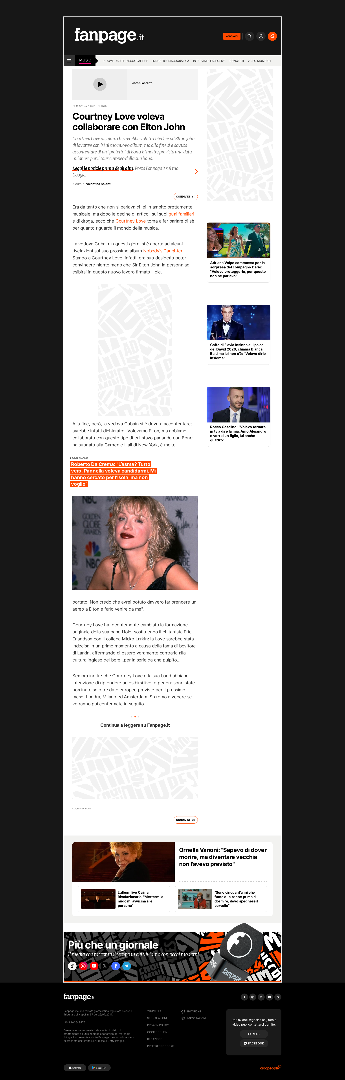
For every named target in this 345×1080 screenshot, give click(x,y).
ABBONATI (232, 36)
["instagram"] (85, 967)
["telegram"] (135, 967)
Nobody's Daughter (162, 250)
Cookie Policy (157, 1032)
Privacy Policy (158, 1025)
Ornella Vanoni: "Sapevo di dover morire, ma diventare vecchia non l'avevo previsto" (223, 856)
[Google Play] (99, 1067)
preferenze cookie (160, 1046)
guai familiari (181, 214)
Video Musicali (259, 61)
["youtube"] (98, 967)
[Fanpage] (79, 997)
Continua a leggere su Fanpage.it (135, 725)
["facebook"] (122, 967)
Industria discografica (170, 61)
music (85, 60)
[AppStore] (75, 1067)
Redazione (154, 1039)
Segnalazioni (157, 1018)
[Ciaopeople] (270, 1069)
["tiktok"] (73, 967)
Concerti (236, 61)
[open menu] (69, 60)
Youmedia (154, 1011)
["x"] (110, 967)
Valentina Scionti (98, 184)
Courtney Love (131, 221)
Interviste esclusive (209, 61)
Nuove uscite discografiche (126, 61)
